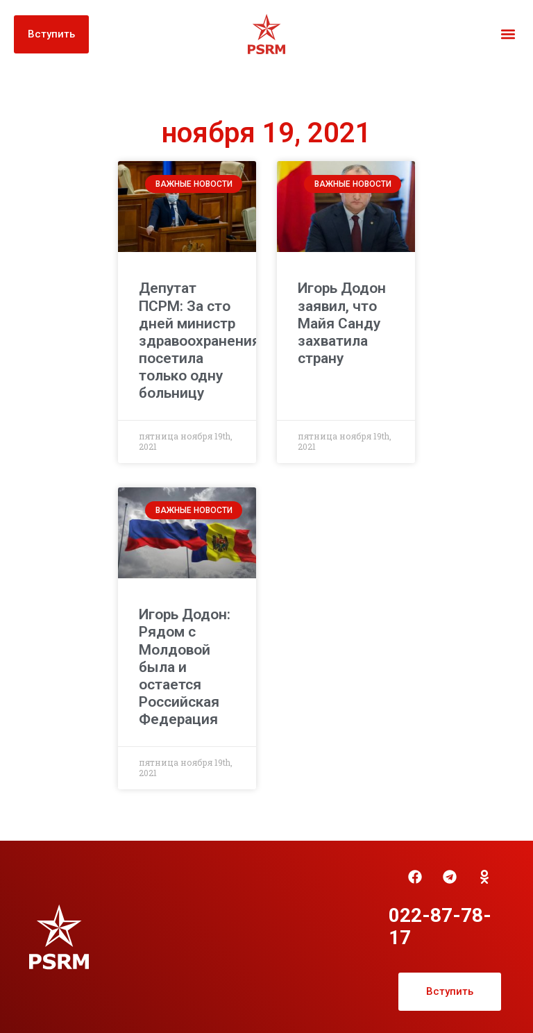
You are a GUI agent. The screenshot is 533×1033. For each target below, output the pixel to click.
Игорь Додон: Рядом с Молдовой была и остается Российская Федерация (184, 667)
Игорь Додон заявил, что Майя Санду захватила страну (342, 323)
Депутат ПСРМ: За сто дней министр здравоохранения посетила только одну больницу (199, 340)
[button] (507, 34)
